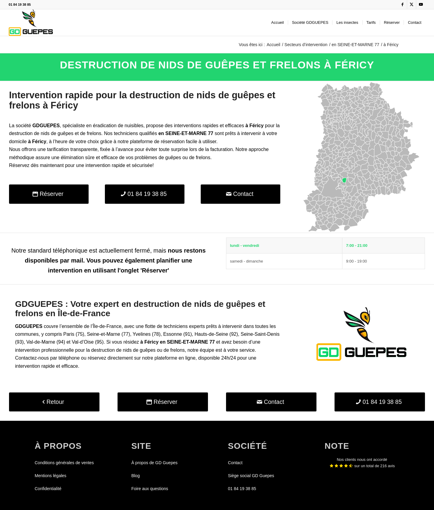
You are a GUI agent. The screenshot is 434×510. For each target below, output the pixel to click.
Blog (135, 475)
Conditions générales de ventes (64, 462)
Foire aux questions (149, 488)
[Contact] (240, 193)
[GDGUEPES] (31, 22)
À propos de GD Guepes (154, 462)
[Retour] (54, 401)
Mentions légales (50, 475)
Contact (235, 462)
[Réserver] (49, 193)
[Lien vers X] (411, 4)
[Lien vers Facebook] (402, 4)
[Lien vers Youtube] (420, 4)
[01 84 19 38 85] (144, 193)
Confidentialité (48, 488)
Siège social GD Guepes (251, 475)
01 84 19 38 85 (20, 4)
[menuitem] (277, 22)
